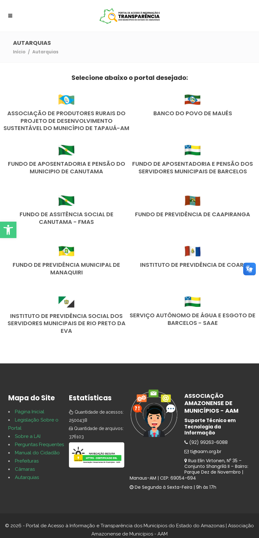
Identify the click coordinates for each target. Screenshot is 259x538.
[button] (8, 230)
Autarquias (27, 477)
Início (19, 52)
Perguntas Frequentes (39, 444)
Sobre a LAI (27, 436)
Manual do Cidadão (37, 453)
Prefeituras (27, 461)
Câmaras (25, 469)
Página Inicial (29, 412)
